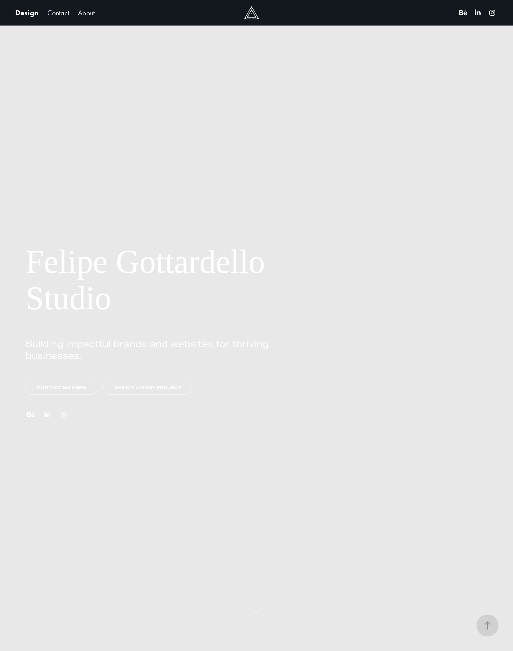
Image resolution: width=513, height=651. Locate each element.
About (86, 12)
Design (26, 12)
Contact (58, 12)
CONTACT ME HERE (61, 387)
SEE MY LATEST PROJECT (148, 387)
